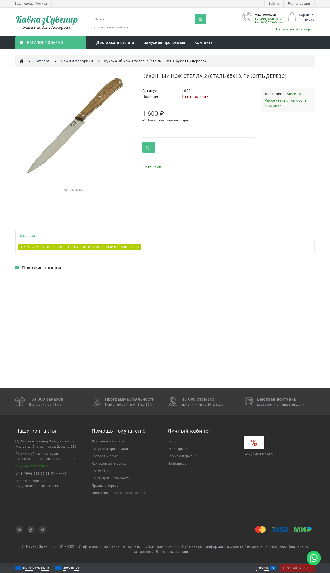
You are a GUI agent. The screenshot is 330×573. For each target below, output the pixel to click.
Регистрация (299, 3)
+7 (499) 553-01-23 (269, 19)
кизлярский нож (118, 27)
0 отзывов (151, 167)
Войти (274, 3)
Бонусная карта (258, 454)
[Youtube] (31, 529)
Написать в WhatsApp (294, 29)
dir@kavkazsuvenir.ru (32, 466)
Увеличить (77, 189)
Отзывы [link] (27, 236)
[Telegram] (42, 529)
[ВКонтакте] (19, 529)
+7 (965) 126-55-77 (269, 22)
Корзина (262, 568)
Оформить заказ (297, 568)
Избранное (71, 568)
